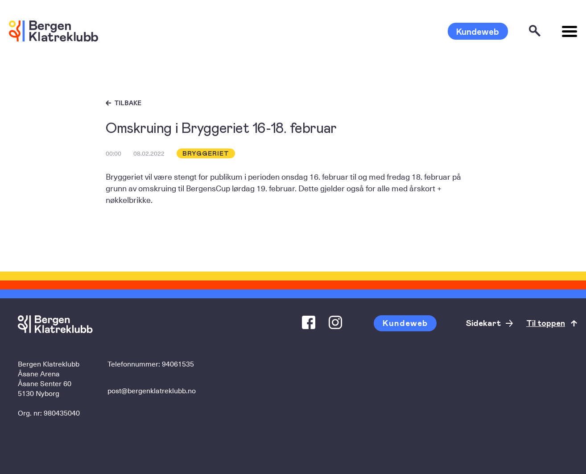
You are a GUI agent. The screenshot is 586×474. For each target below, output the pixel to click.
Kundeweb (477, 31)
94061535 (178, 363)
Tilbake (128, 103)
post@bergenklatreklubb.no (151, 390)
